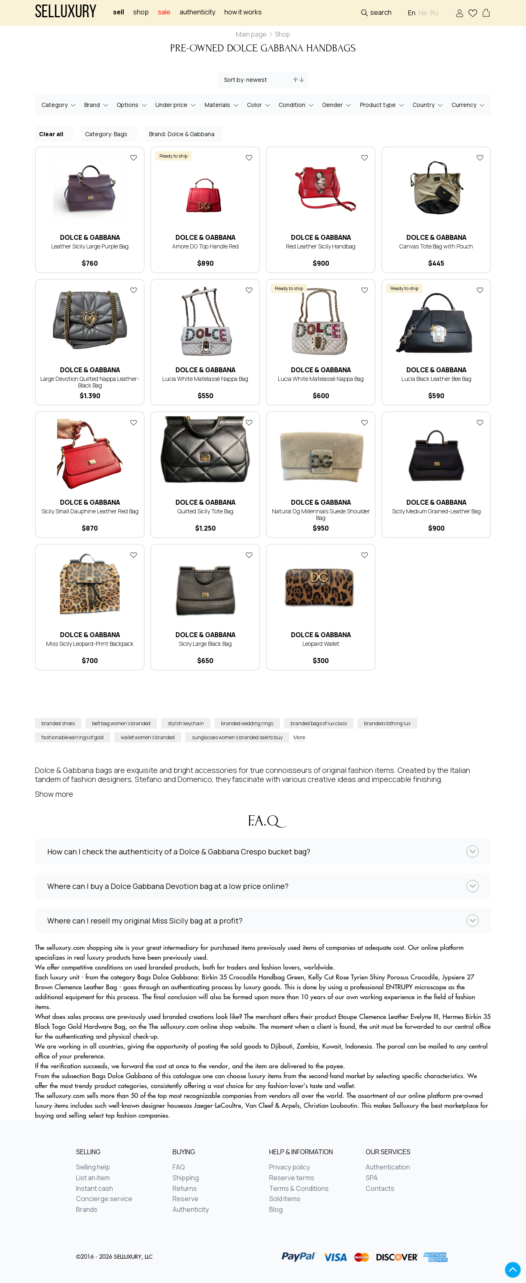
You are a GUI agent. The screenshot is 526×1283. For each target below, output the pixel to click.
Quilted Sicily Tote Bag (205, 511)
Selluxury (66, 13)
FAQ (179, 1167)
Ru (434, 13)
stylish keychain (186, 723)
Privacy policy (289, 1167)
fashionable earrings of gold (73, 737)
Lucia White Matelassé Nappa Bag (205, 379)
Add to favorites (133, 157)
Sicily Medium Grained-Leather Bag (436, 511)
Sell (118, 12)
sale (164, 12)
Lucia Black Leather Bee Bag (436, 379)
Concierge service (104, 1199)
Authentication (388, 1167)
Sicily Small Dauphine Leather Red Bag (90, 511)
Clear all (54, 133)
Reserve (185, 1199)
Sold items (284, 1199)
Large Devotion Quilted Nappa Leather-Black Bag (89, 382)
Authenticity (197, 12)
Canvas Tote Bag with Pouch (436, 246)
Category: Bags (109, 133)
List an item (93, 1178)
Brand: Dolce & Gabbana (184, 133)
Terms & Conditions (299, 1189)
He (423, 13)
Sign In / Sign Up (459, 13)
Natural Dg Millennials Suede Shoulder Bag (321, 514)
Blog (276, 1209)
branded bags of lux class (319, 723)
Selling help (93, 1167)
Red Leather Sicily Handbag (320, 246)
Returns (185, 1189)
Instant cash (94, 1189)
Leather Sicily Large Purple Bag (90, 246)
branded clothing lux (387, 723)
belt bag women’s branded (121, 723)
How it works (243, 12)
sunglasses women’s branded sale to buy (237, 737)
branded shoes (58, 723)
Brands (86, 1209)
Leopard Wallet (320, 643)
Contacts (380, 1189)
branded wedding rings (247, 723)
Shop (141, 12)
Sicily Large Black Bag (205, 643)
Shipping (186, 1178)
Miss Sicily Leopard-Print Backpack (90, 643)
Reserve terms (291, 1178)
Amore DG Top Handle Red (205, 246)
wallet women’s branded (148, 737)
